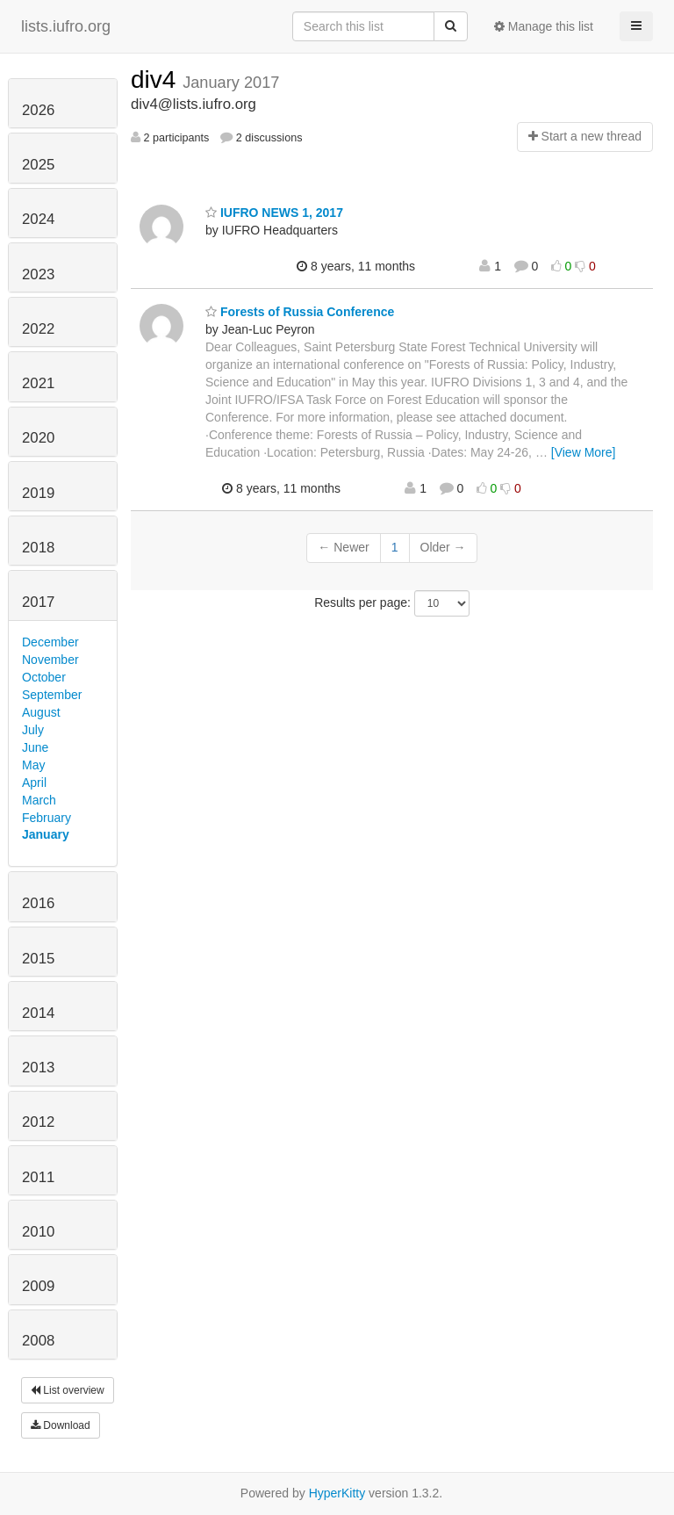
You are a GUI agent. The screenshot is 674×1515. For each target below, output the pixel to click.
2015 (38, 958)
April (34, 783)
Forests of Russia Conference (299, 312)
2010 (38, 1231)
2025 (38, 164)
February (46, 818)
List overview (67, 1390)
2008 (38, 1340)
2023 (38, 274)
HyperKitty (337, 1493)
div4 (157, 79)
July (33, 730)
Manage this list (543, 26)
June (35, 747)
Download (60, 1425)
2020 (38, 437)
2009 (38, 1286)
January (45, 834)
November (50, 660)
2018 (38, 547)
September (52, 695)
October (44, 677)
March (39, 800)
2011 (38, 1177)
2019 (38, 493)
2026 (38, 110)
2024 (38, 219)
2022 (38, 329)
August (41, 712)
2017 (38, 602)
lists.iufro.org (66, 26)
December (50, 642)
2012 (38, 1122)
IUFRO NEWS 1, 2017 (274, 213)
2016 (38, 903)
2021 (38, 383)
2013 (38, 1067)
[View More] (583, 452)
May (33, 765)
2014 (38, 1013)
